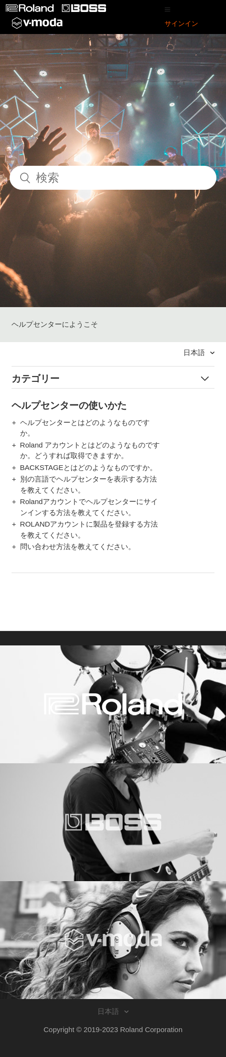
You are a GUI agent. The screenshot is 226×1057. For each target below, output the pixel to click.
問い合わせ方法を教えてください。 (77, 546)
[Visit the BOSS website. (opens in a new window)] (113, 822)
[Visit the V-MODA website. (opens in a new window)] (113, 940)
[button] (167, 9)
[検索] (113, 178)
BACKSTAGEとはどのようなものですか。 (88, 467)
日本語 (195, 352)
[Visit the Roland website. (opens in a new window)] (113, 704)
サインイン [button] (181, 23)
